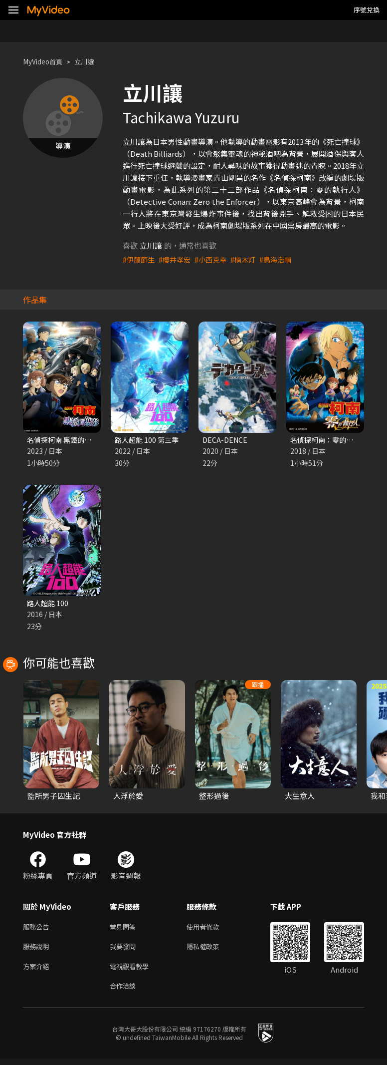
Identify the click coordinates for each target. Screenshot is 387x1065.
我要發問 (125, 950)
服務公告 (38, 929)
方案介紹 (38, 971)
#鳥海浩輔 (284, 259)
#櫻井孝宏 (177, 259)
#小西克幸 (215, 259)
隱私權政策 (211, 950)
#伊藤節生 (140, 259)
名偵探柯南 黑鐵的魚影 (65, 440)
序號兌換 (367, 9)
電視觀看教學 (132, 971)
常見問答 (125, 929)
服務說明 (38, 950)
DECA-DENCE (225, 440)
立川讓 (91, 61)
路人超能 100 (48, 604)
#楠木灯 (249, 259)
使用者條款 (211, 929)
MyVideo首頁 (45, 61)
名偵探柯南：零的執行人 (331, 440)
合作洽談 (125, 992)
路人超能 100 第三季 (148, 440)
